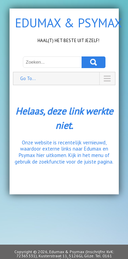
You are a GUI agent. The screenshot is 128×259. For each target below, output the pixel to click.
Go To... (28, 78)
